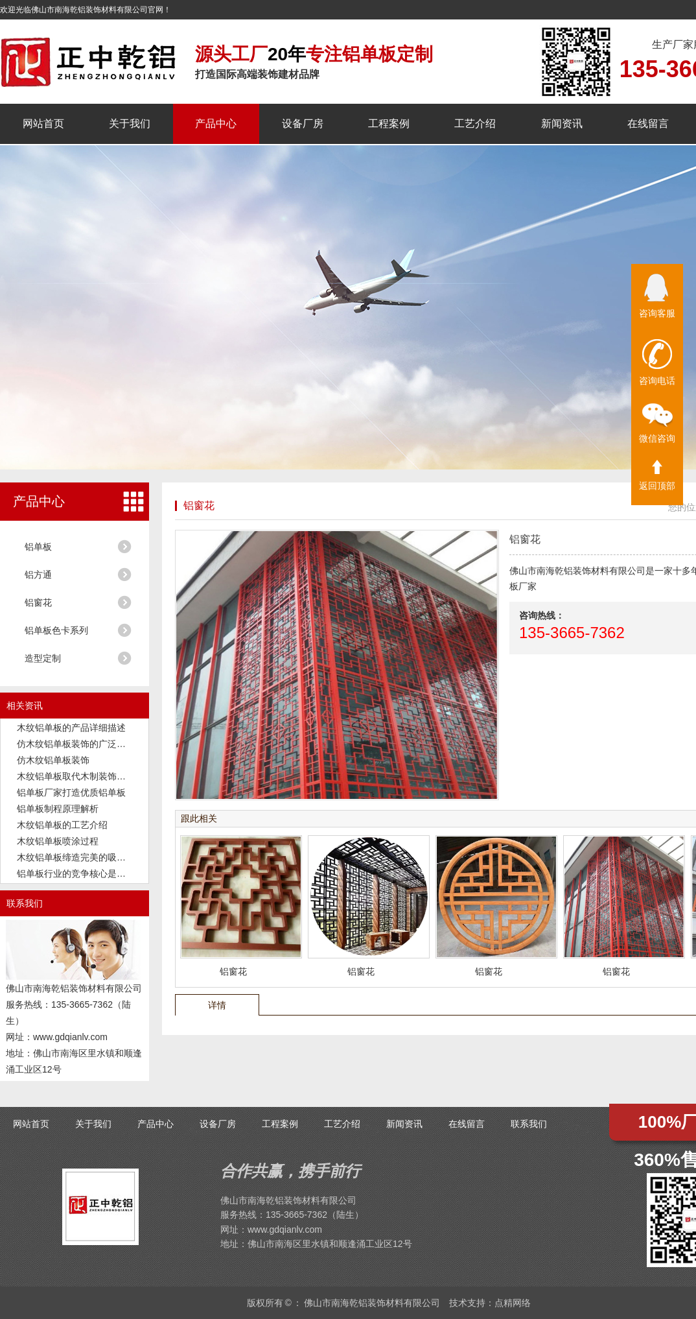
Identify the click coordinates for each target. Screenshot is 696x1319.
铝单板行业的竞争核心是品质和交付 (89, 873)
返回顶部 (657, 475)
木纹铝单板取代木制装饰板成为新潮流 (94, 776)
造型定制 (43, 658)
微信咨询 (657, 423)
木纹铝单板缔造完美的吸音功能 (80, 857)
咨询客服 (657, 296)
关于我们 (129, 123)
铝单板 (38, 546)
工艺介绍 (475, 123)
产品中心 (216, 123)
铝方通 (38, 574)
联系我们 (529, 1124)
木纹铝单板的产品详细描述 (71, 727)
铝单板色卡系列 (56, 630)
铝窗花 (38, 602)
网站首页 (43, 123)
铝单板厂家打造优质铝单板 (71, 792)
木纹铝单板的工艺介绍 (62, 825)
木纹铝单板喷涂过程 (58, 841)
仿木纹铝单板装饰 (53, 760)
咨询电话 (657, 362)
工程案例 (389, 123)
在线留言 (648, 123)
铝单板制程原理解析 (58, 808)
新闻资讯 (562, 123)
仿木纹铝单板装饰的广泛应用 (76, 744)
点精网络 (512, 1303)
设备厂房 (302, 123)
